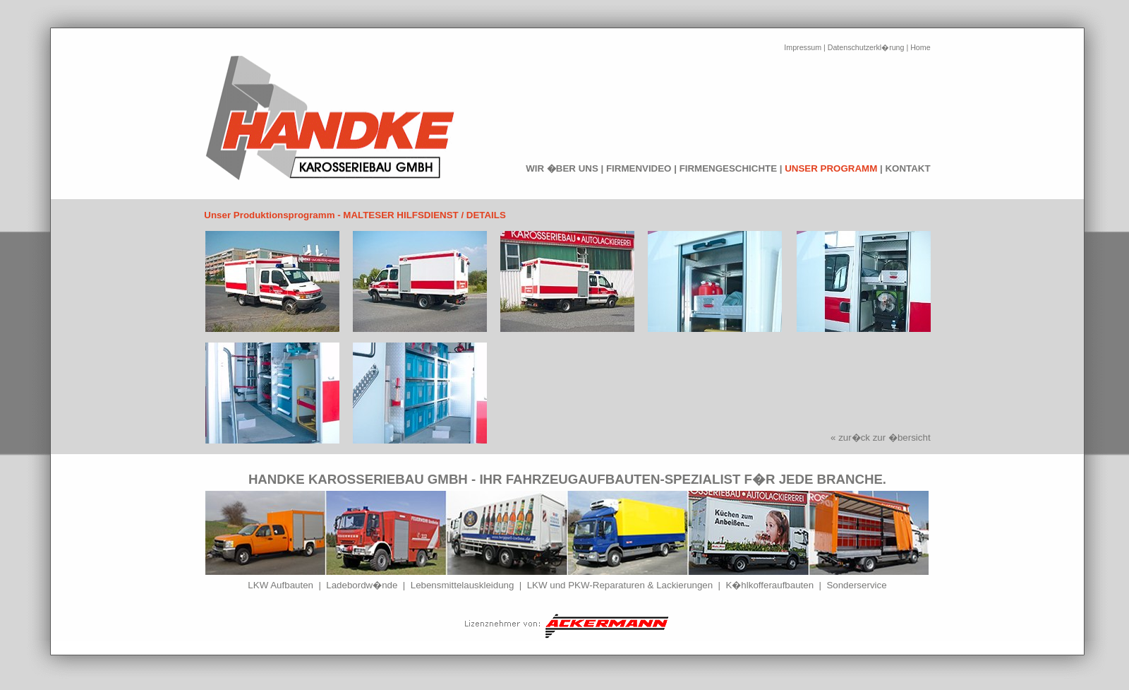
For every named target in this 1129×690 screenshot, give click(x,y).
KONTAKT (907, 168)
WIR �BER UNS (562, 168)
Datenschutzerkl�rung (866, 47)
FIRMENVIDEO (639, 168)
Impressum (802, 47)
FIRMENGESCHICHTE (728, 168)
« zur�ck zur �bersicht (881, 437)
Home (920, 47)
